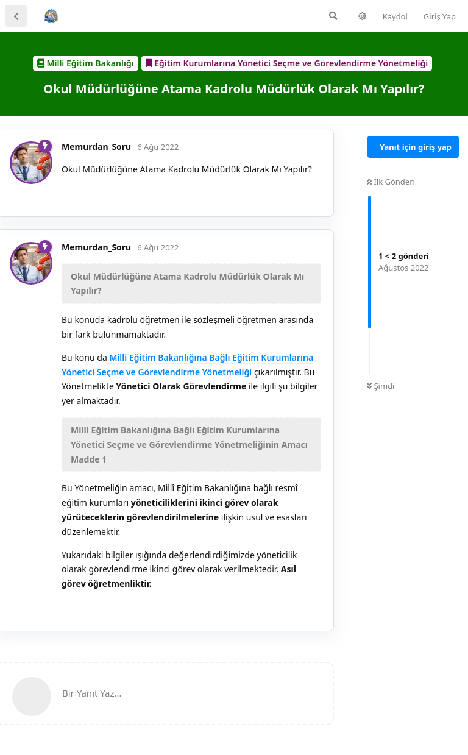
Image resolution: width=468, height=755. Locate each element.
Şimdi (380, 385)
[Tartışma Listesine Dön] (16, 16)
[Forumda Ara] (333, 16)
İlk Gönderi (391, 181)
